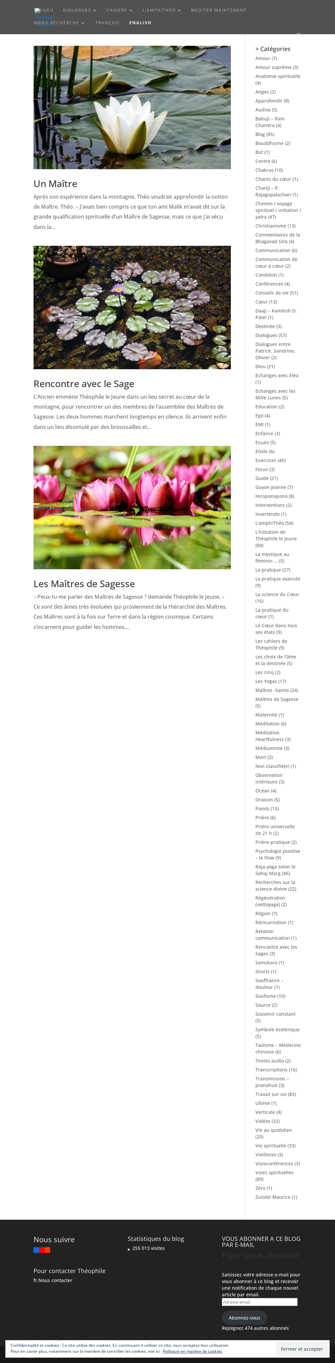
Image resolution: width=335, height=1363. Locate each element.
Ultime (262, 1103)
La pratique (268, 570)
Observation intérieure (269, 778)
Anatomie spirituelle (278, 76)
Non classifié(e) (272, 766)
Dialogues (77, 10)
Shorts (262, 971)
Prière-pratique (272, 842)
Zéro (260, 1188)
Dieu (260, 366)
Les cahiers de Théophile (271, 644)
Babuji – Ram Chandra (270, 121)
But (259, 152)
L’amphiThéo (159, 10)
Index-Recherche (56, 23)
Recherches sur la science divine (275, 885)
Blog (260, 134)
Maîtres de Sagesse (277, 699)
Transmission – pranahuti (272, 1081)
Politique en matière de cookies (192, 1351)
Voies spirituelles (274, 1172)
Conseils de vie (272, 293)
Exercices (265, 460)
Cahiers (116, 10)
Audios (263, 109)
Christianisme (270, 226)
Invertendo (267, 514)
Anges (262, 92)
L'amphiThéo (269, 523)
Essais (262, 442)
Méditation (267, 723)
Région (263, 913)
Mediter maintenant (219, 10)
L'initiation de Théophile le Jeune (276, 535)
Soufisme (265, 996)
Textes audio (269, 1060)
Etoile (261, 451)
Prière (262, 817)
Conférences (269, 284)
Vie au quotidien (273, 1130)
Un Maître (55, 183)
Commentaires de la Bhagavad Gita (277, 238)
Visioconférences (274, 1163)
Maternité (266, 715)
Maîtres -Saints (272, 690)
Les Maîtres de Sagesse (84, 583)
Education (266, 406)
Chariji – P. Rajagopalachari (273, 191)
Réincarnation (271, 922)
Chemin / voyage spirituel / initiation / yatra (278, 210)
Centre (262, 161)
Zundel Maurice (273, 1197)
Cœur (261, 302)
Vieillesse (265, 1154)
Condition (266, 275)
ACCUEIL (44, 10)
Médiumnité (269, 748)
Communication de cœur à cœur (276, 262)
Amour (262, 58)
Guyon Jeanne (270, 487)
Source (263, 1005)
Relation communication (272, 934)
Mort (260, 757)
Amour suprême (273, 67)
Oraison (264, 799)
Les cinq (264, 672)
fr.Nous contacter (53, 1280)
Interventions (270, 505)
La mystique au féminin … (272, 557)
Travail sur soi (271, 1094)
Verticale (265, 1112)
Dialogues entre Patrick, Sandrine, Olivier (275, 351)
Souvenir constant (275, 1014)
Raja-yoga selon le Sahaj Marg (275, 869)
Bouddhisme (269, 143)
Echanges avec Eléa (277, 375)
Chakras (264, 170)
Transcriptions (271, 1069)
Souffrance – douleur (269, 983)
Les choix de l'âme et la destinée (275, 659)
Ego (259, 415)
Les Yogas (266, 681)
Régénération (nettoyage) (270, 901)
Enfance (264, 433)
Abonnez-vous (244, 1318)
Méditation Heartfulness (269, 735)
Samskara (266, 962)
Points (262, 808)
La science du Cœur (277, 594)
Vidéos (262, 1121)
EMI (259, 424)
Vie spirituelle (270, 1145)
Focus (261, 469)
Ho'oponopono (271, 496)
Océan (262, 790)
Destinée (265, 326)
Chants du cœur (273, 179)
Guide (262, 478)
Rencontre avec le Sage (84, 383)
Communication (273, 250)
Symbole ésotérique (277, 1029)
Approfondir (269, 101)
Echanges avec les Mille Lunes (275, 394)
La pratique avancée (278, 579)
